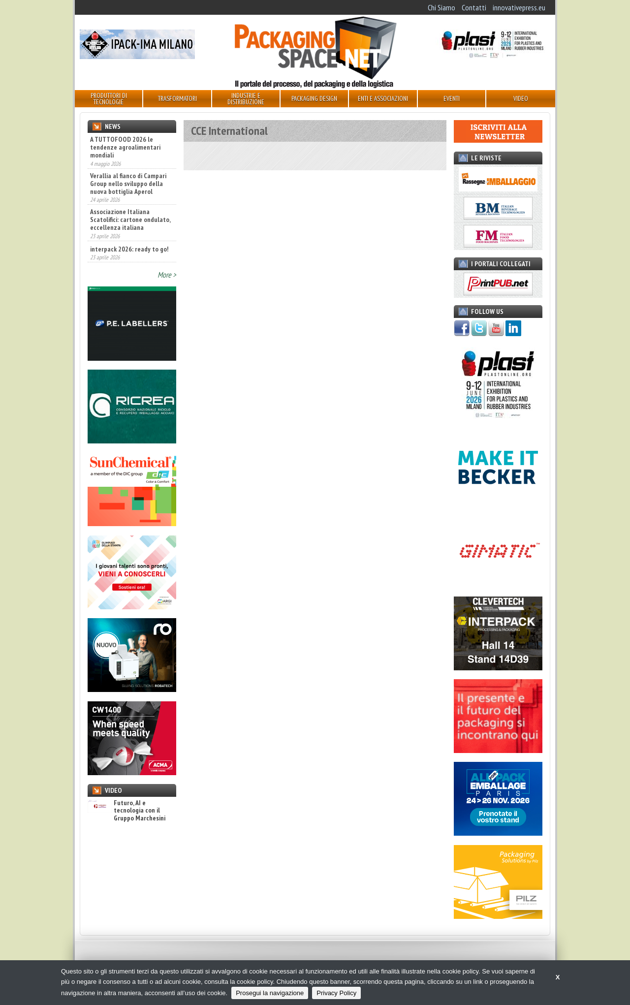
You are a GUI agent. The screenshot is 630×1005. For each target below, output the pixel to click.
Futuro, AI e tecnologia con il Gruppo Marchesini (126, 810)
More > (167, 275)
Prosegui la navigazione (270, 993)
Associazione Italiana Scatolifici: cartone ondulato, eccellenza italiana (130, 219)
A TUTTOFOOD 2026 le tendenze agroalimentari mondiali (125, 147)
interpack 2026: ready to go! (129, 249)
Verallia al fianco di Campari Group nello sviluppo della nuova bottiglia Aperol (128, 183)
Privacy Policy (336, 993)
